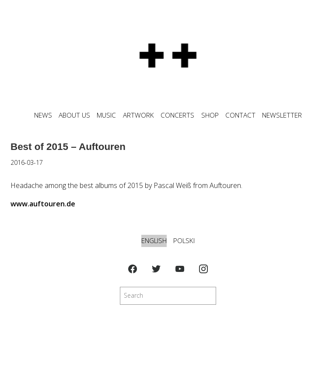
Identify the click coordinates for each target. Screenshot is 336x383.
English (154, 240)
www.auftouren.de (42, 204)
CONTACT (240, 115)
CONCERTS (177, 115)
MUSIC (106, 115)
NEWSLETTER (282, 115)
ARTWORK (138, 115)
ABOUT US (74, 115)
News (43, 115)
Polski (184, 240)
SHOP (210, 115)
